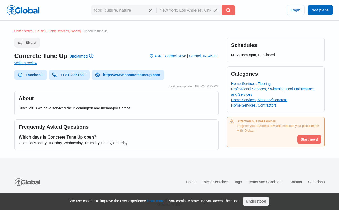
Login (295, 10)
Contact (295, 182)
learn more (155, 201)
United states (23, 31)
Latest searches (215, 182)
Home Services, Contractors (253, 105)
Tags (238, 182)
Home (190, 182)
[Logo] (23, 10)
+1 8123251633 (69, 74)
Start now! (309, 139)
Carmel (40, 31)
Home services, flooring (64, 31)
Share (27, 42)
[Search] (228, 10)
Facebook (30, 74)
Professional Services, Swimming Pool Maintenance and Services (273, 91)
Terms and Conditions (265, 182)
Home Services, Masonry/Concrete (259, 100)
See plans (320, 10)
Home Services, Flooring (251, 84)
